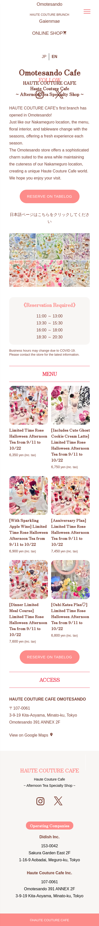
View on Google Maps (31, 735)
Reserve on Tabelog (49, 196)
